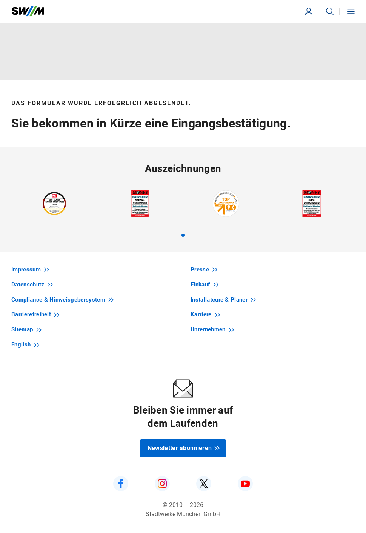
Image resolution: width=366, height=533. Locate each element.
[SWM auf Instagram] (162, 483)
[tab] (183, 235)
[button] (330, 11)
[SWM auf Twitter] (203, 483)
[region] (183, 213)
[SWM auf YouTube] (245, 483)
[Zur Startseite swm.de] (28, 11)
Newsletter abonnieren (184, 448)
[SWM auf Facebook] (120, 483)
